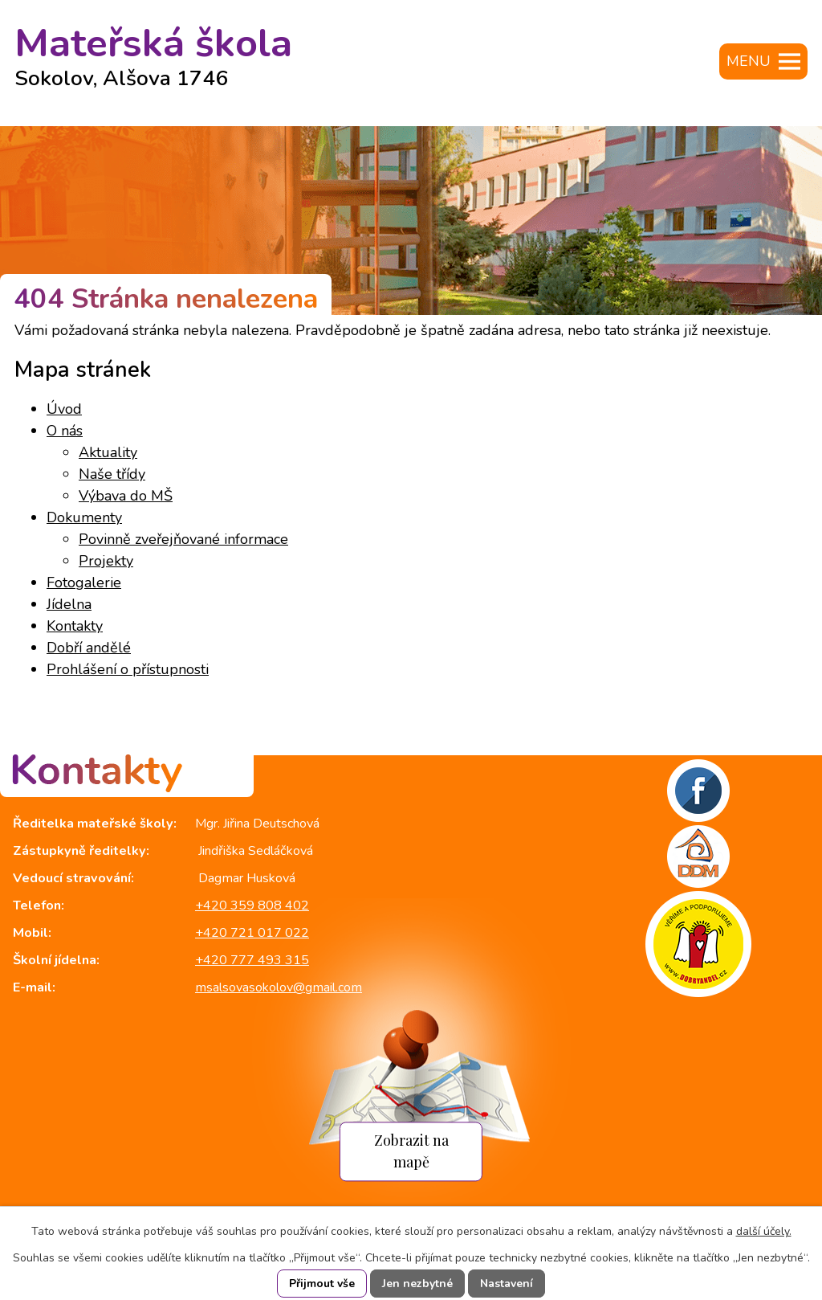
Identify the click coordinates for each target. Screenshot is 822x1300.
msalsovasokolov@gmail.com (278, 987)
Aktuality (108, 452)
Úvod (64, 409)
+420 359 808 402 (252, 905)
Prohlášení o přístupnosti (128, 669)
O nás (65, 430)
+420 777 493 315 (252, 960)
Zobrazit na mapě (411, 1151)
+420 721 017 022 (252, 933)
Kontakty (75, 626)
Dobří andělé (89, 647)
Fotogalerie (84, 582)
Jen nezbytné (417, 1283)
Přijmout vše (322, 1283)
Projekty (106, 560)
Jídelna (69, 604)
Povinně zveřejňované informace (183, 539)
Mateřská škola (153, 50)
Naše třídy (112, 474)
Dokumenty (84, 517)
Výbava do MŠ (126, 495)
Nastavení (506, 1283)
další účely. (763, 1231)
